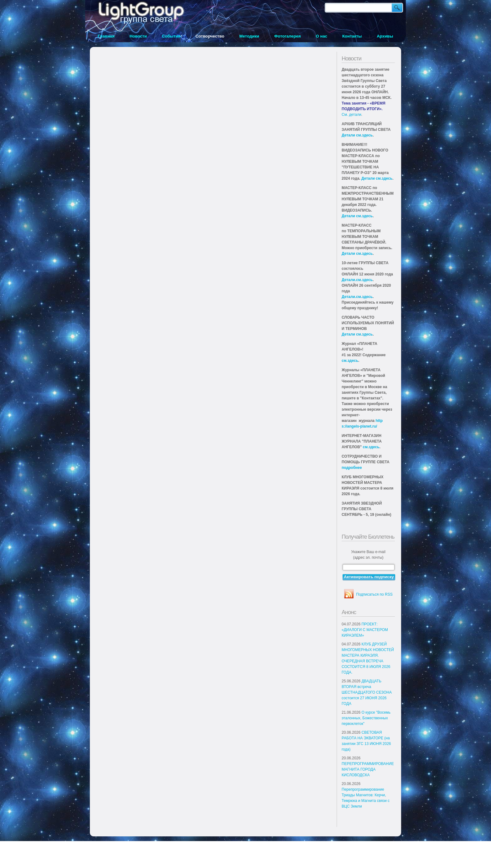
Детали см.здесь (357, 135)
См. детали (351, 114)
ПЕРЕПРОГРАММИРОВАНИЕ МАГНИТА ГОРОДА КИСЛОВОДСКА (368, 769)
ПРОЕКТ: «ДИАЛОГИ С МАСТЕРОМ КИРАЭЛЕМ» (365, 630)
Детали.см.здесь (357, 280)
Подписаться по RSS (374, 594)
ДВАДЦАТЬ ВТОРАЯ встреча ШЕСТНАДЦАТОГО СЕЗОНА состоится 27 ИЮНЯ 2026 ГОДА (367, 692)
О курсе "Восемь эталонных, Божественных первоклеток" (366, 718)
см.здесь (350, 360)
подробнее (352, 467)
